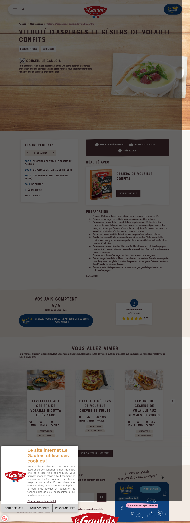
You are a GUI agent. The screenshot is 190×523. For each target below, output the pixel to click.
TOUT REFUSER (15, 507)
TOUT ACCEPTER (41, 507)
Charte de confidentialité (43, 497)
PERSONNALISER (68, 507)
